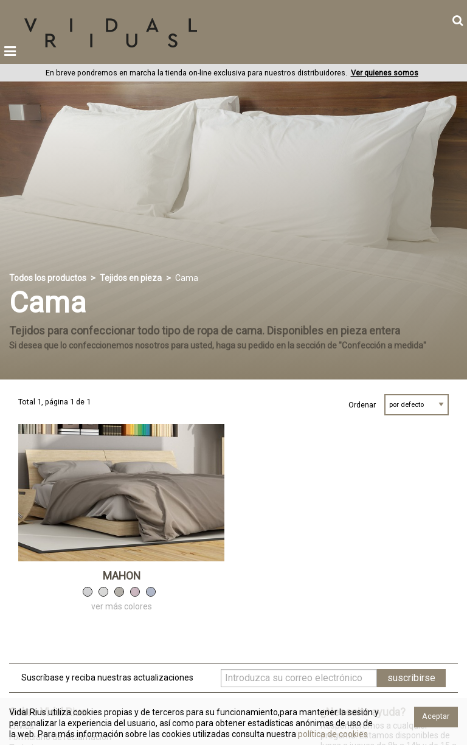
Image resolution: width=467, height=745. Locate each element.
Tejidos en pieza (131, 278)
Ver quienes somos (384, 72)
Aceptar (435, 716)
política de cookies (332, 734)
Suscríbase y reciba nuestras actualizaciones (107, 677)
